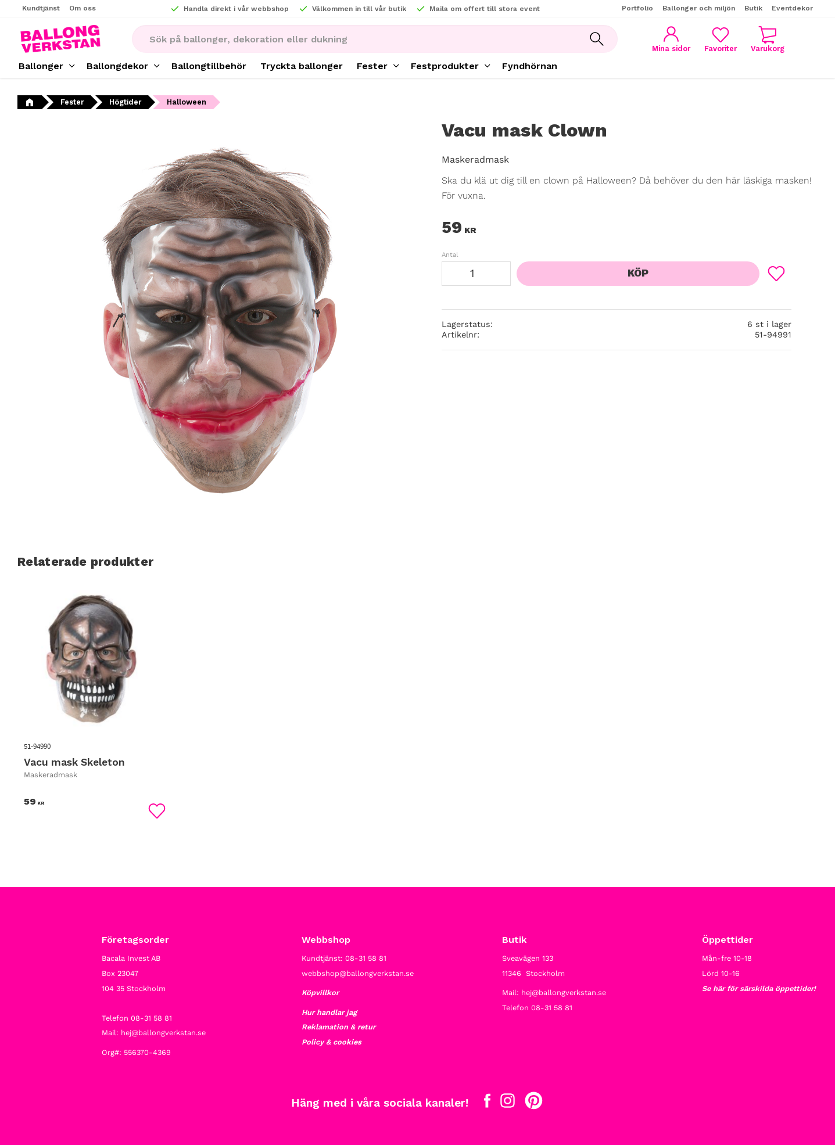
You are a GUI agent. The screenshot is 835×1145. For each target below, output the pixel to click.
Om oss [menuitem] (82, 8)
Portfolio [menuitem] (637, 8)
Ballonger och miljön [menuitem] (698, 8)
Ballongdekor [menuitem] (117, 65)
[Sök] (597, 39)
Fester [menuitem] (372, 65)
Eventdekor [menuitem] (792, 8)
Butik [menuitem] (753, 8)
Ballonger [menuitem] (41, 65)
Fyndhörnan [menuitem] (529, 65)
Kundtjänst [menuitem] (41, 8)
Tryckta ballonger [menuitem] (301, 65)
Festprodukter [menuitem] (445, 65)
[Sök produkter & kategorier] (354, 39)
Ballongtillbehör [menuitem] (208, 65)
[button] (720, 39)
